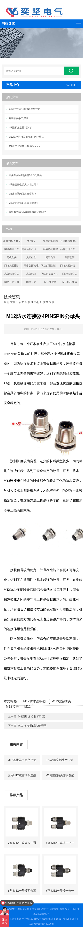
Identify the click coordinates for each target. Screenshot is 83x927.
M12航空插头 (61, 701)
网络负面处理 (31, 265)
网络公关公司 (11, 282)
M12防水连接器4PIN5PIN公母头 (26, 136)
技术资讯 (48, 302)
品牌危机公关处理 (69, 249)
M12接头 (12, 706)
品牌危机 (31, 273)
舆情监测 (70, 257)
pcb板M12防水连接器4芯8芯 (24, 146)
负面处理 (31, 257)
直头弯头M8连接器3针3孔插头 (25, 175)
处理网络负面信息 (69, 241)
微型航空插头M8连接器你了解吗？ (28, 212)
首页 (22, 302)
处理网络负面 (50, 241)
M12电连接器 (70, 282)
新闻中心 (33, 302)
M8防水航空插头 (12, 241)
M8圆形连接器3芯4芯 (20, 127)
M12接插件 (50, 282)
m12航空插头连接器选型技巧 (24, 109)
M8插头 (31, 241)
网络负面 (50, 257)
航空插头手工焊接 (18, 118)
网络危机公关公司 (50, 273)
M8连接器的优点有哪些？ (23, 193)
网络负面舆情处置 (69, 265)
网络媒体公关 (11, 249)
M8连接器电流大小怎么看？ (24, 184)
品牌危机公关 (11, 273)
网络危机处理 (50, 249)
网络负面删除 (11, 265)
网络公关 (31, 282)
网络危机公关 (69, 273)
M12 (27, 706)
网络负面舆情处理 (50, 265)
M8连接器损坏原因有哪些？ (24, 202)
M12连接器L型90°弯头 (32, 725)
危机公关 (12, 257)
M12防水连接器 (34, 701)
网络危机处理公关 (31, 249)
